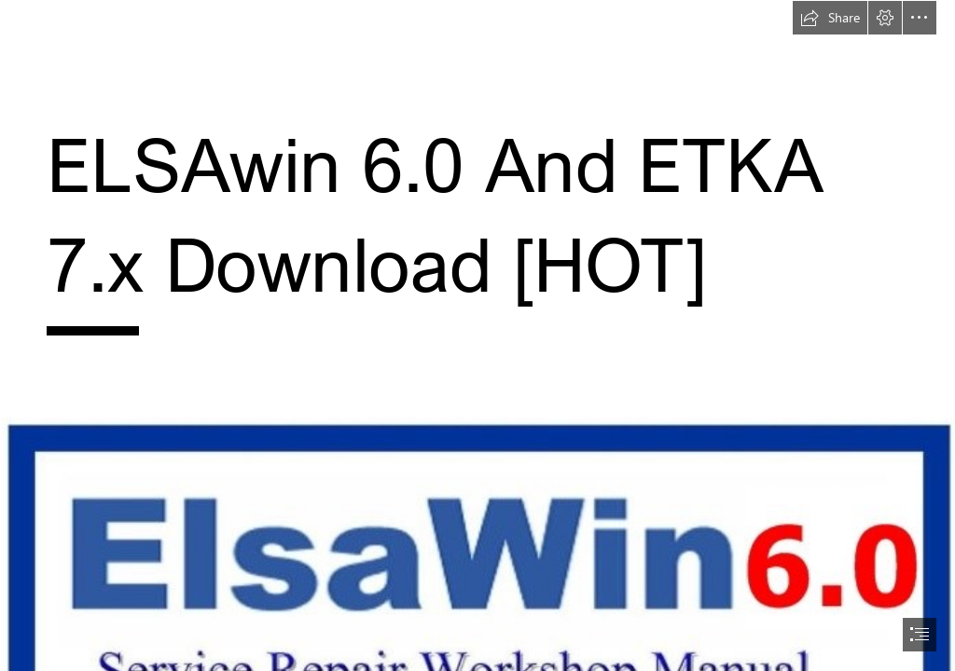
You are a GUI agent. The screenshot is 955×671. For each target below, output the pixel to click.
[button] (830, 17)
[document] (477, 335)
